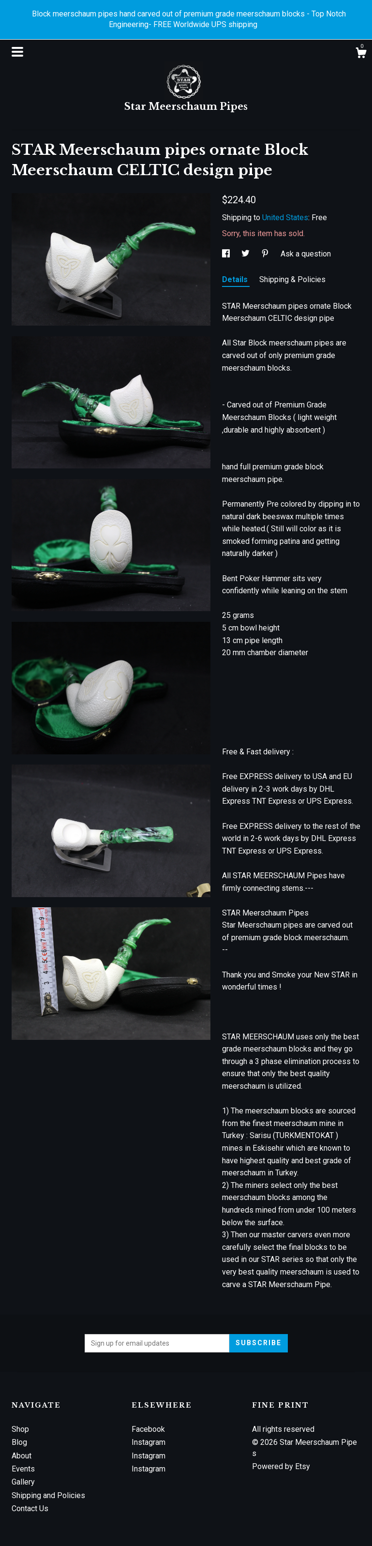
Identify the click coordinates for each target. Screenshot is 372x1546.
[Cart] (361, 54)
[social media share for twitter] (246, 253)
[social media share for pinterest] (266, 253)
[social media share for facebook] (227, 253)
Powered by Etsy (281, 1466)
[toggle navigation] (17, 52)
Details (236, 279)
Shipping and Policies (48, 1495)
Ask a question (306, 253)
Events (23, 1468)
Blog (19, 1442)
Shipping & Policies (292, 279)
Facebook (148, 1429)
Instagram (148, 1442)
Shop (20, 1429)
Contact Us (30, 1508)
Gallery (23, 1481)
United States (285, 217)
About (21, 1455)
